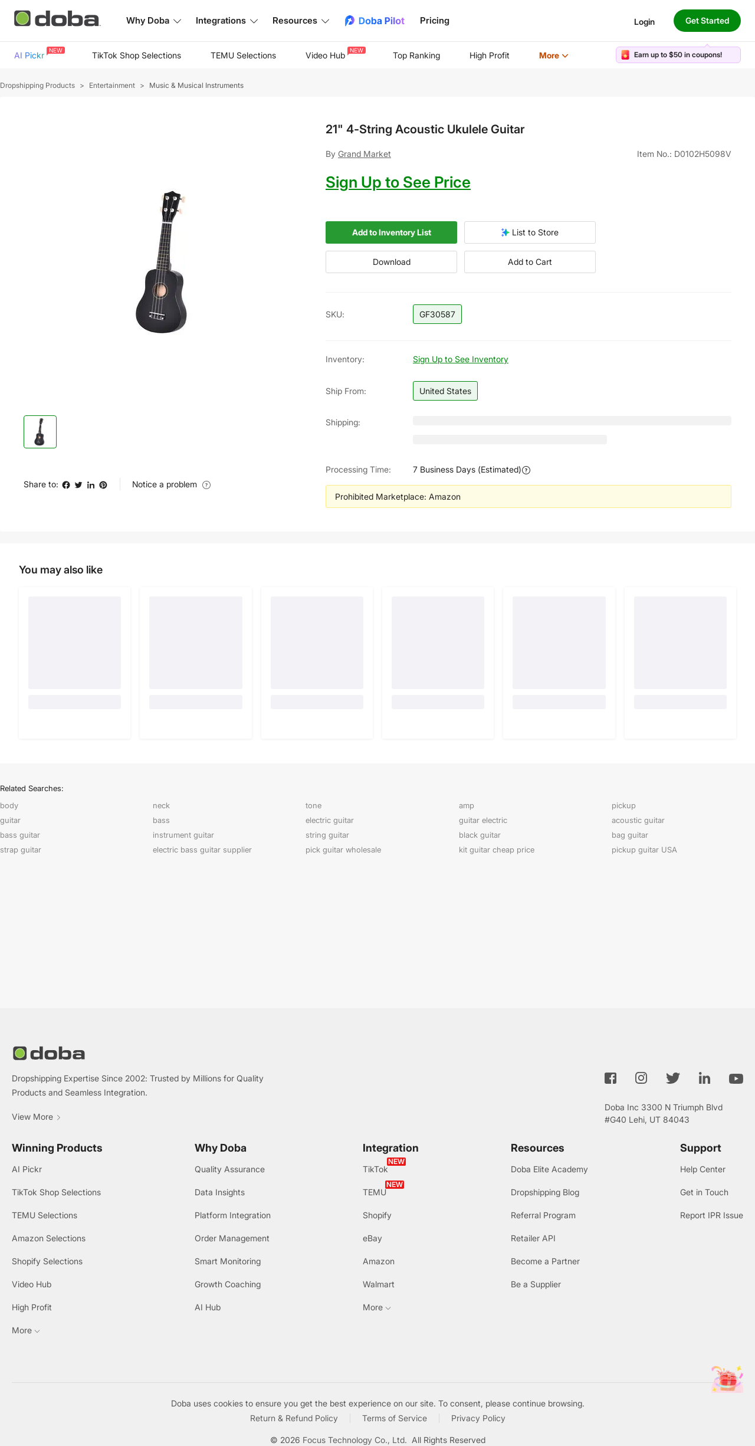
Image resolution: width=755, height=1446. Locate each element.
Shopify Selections (47, 1261)
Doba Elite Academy (549, 1169)
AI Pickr (38, 53)
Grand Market (364, 154)
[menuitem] (38, 55)
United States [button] (445, 391)
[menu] (306, 55)
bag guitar (630, 835)
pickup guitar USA (644, 849)
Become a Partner (545, 1261)
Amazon (379, 1261)
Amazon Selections (49, 1238)
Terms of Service (394, 1418)
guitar (10, 820)
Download (392, 262)
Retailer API (533, 1238)
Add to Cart (530, 262)
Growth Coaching (228, 1284)
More (554, 55)
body (9, 805)
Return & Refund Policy (294, 1418)
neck (161, 805)
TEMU (374, 1192)
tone (313, 805)
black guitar (480, 835)
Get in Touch (704, 1192)
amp (466, 805)
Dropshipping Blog (545, 1192)
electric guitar (330, 820)
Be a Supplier (536, 1284)
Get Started (707, 20)
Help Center (703, 1169)
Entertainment (112, 85)
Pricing (434, 20)
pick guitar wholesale (343, 849)
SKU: (335, 314)
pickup (624, 805)
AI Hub (208, 1307)
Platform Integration (233, 1215)
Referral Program (543, 1215)
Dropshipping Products (37, 85)
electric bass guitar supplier (202, 849)
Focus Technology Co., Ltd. (355, 1440)
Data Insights (220, 1192)
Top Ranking (416, 55)
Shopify (377, 1215)
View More (36, 1116)
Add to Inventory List (391, 233)
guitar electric (483, 820)
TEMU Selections (243, 55)
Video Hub (334, 53)
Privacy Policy (478, 1418)
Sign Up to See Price (398, 182)
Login (644, 21)
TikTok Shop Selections (136, 55)
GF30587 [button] (437, 314)
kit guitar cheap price (496, 849)
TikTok (375, 1169)
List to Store (530, 233)
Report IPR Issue (711, 1215)
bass (161, 820)
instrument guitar (183, 835)
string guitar (327, 835)
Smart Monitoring (228, 1261)
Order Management (232, 1238)
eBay (372, 1238)
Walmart (379, 1284)
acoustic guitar (638, 820)
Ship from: (346, 391)
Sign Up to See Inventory (460, 359)
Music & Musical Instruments (196, 85)
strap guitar (20, 849)
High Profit (490, 55)
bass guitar (20, 835)
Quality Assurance (230, 1169)
